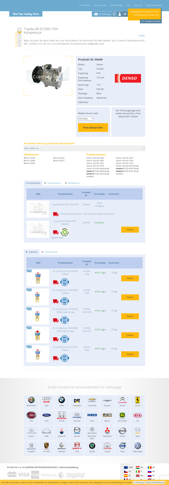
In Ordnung (138, 482)
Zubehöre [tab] (32, 252)
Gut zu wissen (100, 5)
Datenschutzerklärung (68, 467)
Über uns (138, 5)
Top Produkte (116, 5)
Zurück (141, 32)
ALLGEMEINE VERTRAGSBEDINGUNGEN (39, 467)
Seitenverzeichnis (153, 5)
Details (130, 229)
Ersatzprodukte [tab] (33, 183)
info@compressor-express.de (146, 15)
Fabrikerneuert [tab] (52, 183)
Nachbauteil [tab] (72, 183)
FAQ (128, 5)
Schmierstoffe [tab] (49, 252)
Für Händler (84, 5)
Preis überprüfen (93, 127)
